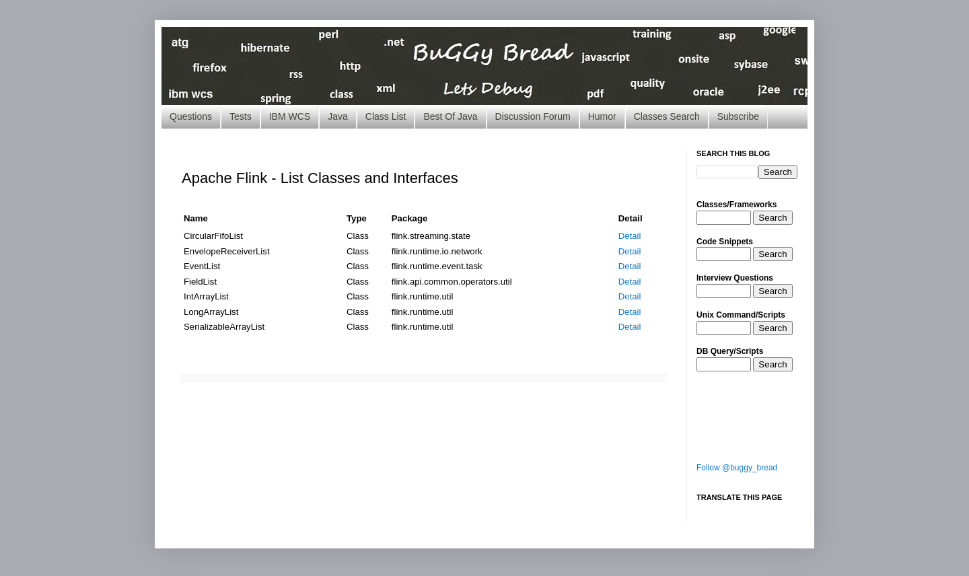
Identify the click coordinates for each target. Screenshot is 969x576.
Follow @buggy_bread (736, 467)
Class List (385, 116)
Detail (629, 236)
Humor (602, 116)
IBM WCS (289, 116)
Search (772, 218)
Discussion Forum (533, 116)
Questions (191, 116)
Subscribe (738, 116)
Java (338, 116)
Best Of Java (450, 116)
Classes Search (667, 116)
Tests (240, 116)
